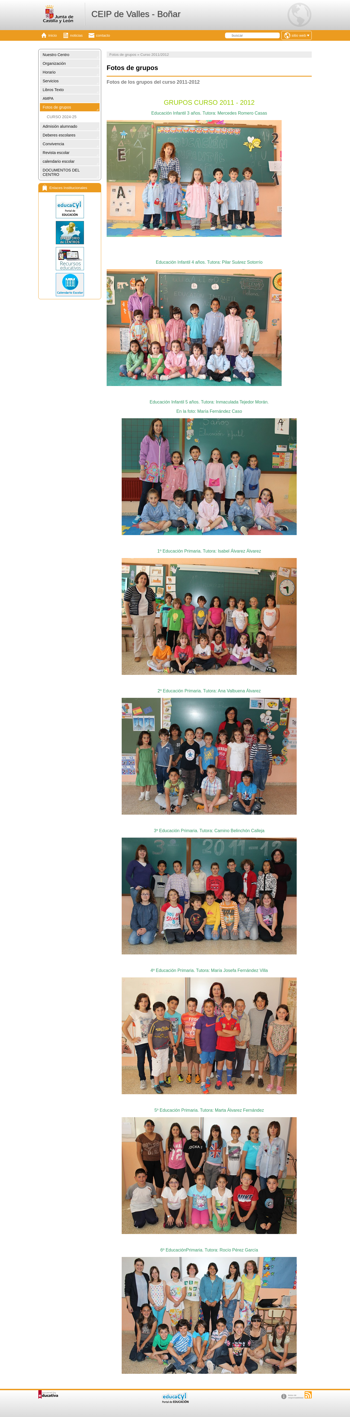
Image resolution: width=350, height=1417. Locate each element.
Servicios (51, 81)
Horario (49, 72)
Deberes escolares (59, 135)
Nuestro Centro (56, 55)
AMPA (48, 98)
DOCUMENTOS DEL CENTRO (61, 172)
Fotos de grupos (57, 107)
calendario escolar (59, 161)
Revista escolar (56, 152)
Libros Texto (53, 90)
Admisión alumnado (60, 126)
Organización (54, 63)
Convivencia (53, 144)
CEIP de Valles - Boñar (135, 14)
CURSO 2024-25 (62, 117)
